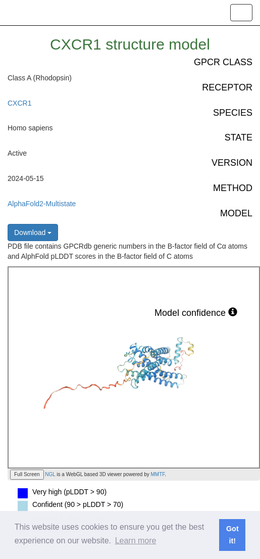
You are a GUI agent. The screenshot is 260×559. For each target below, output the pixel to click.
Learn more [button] (136, 540)
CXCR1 (19, 103)
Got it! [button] (232, 535)
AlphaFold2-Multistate (42, 204)
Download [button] (32, 232)
